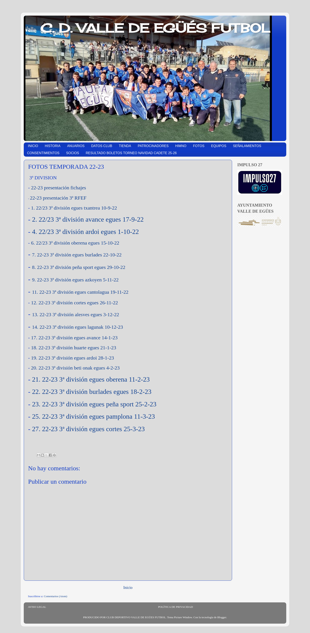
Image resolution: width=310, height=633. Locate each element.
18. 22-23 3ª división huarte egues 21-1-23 (73, 347)
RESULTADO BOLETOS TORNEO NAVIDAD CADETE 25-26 (131, 153)
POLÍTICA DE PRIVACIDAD (175, 606)
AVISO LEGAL (37, 606)
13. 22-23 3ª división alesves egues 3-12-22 (75, 314)
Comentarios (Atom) (55, 596)
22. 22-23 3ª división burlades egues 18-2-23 (91, 391)
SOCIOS (72, 153)
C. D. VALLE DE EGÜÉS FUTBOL (155, 28)
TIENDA (125, 146)
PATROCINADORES (153, 146)
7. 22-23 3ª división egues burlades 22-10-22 (77, 254)
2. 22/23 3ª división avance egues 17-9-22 (88, 219)
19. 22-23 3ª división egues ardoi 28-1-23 (72, 358)
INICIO (33, 146)
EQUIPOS (218, 146)
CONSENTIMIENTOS (43, 153)
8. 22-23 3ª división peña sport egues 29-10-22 (78, 267)
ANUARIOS (76, 146)
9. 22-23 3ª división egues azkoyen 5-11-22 (75, 279)
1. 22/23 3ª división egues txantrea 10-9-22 (74, 208)
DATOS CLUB (101, 146)
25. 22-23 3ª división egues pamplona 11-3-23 (93, 416)
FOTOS (198, 146)
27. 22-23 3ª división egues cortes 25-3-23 (88, 429)
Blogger (221, 617)
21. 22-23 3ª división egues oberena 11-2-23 (91, 379)
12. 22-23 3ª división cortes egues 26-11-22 (74, 302)
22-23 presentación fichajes (58, 187)
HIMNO (180, 146)
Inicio (127, 587)
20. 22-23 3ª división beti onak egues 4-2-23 (75, 368)
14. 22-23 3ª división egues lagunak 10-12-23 (77, 327)
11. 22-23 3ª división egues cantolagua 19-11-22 (80, 292)
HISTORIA (52, 146)
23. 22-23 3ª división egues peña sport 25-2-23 (94, 404)
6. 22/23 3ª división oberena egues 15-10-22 (75, 243)
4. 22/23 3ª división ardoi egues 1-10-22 (85, 231)
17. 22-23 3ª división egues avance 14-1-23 (74, 337)
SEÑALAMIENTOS (247, 146)
